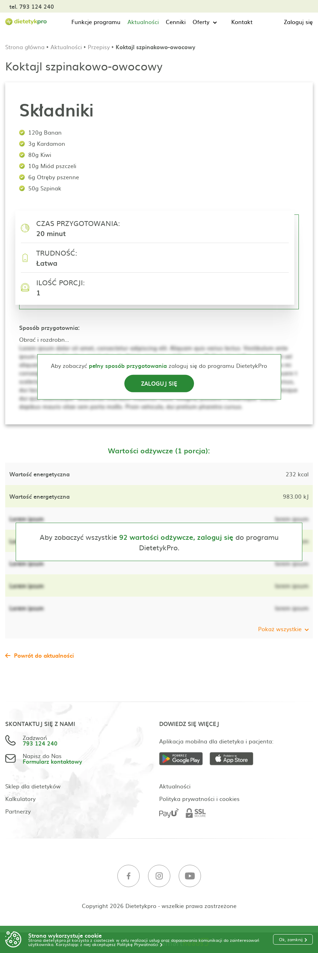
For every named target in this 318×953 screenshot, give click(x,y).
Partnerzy (18, 811)
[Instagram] (159, 876)
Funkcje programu (96, 21)
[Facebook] (128, 876)
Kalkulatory (20, 798)
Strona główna (25, 46)
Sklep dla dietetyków (33, 786)
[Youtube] (190, 876)
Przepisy (99, 46)
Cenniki (176, 21)
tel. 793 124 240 (31, 6)
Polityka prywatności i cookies (199, 798)
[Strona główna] (26, 21)
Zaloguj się (298, 21)
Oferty (201, 21)
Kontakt (242, 21)
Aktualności (143, 21)
